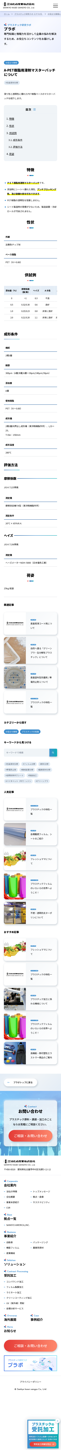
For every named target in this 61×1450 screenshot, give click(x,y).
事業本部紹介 (12, 1238)
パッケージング (40, 1278)
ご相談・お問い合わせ (30, 1171)
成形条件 (18, 140)
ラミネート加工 (13, 1328)
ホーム (7, 14)
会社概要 (10, 1232)
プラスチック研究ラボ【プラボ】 (28, 14)
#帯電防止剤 (11, 776)
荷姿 (11, 154)
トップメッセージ (41, 1227)
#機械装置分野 (27, 776)
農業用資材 (38, 1283)
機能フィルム (12, 1283)
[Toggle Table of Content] (30, 109)
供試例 (13, 133)
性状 (11, 125)
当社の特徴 (11, 1227)
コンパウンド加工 (14, 1317)
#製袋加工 (32, 782)
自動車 (9, 1278)
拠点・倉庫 (38, 1232)
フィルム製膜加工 (14, 1322)
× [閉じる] (57, 1420)
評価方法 (18, 147)
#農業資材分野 (44, 776)
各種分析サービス (14, 1344)
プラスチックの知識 (30, 738)
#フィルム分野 (29, 771)
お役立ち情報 (11, 738)
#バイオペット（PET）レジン (18, 788)
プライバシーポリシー (30, 1406)
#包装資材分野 (12, 82)
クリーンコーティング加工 (19, 1333)
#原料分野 (44, 771)
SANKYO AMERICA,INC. (18, 1260)
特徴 (11, 118)
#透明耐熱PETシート (14, 782)
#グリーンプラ (42, 788)
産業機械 (10, 1288)
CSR (8, 1243)
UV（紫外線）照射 (15, 1339)
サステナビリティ (41, 1238)
